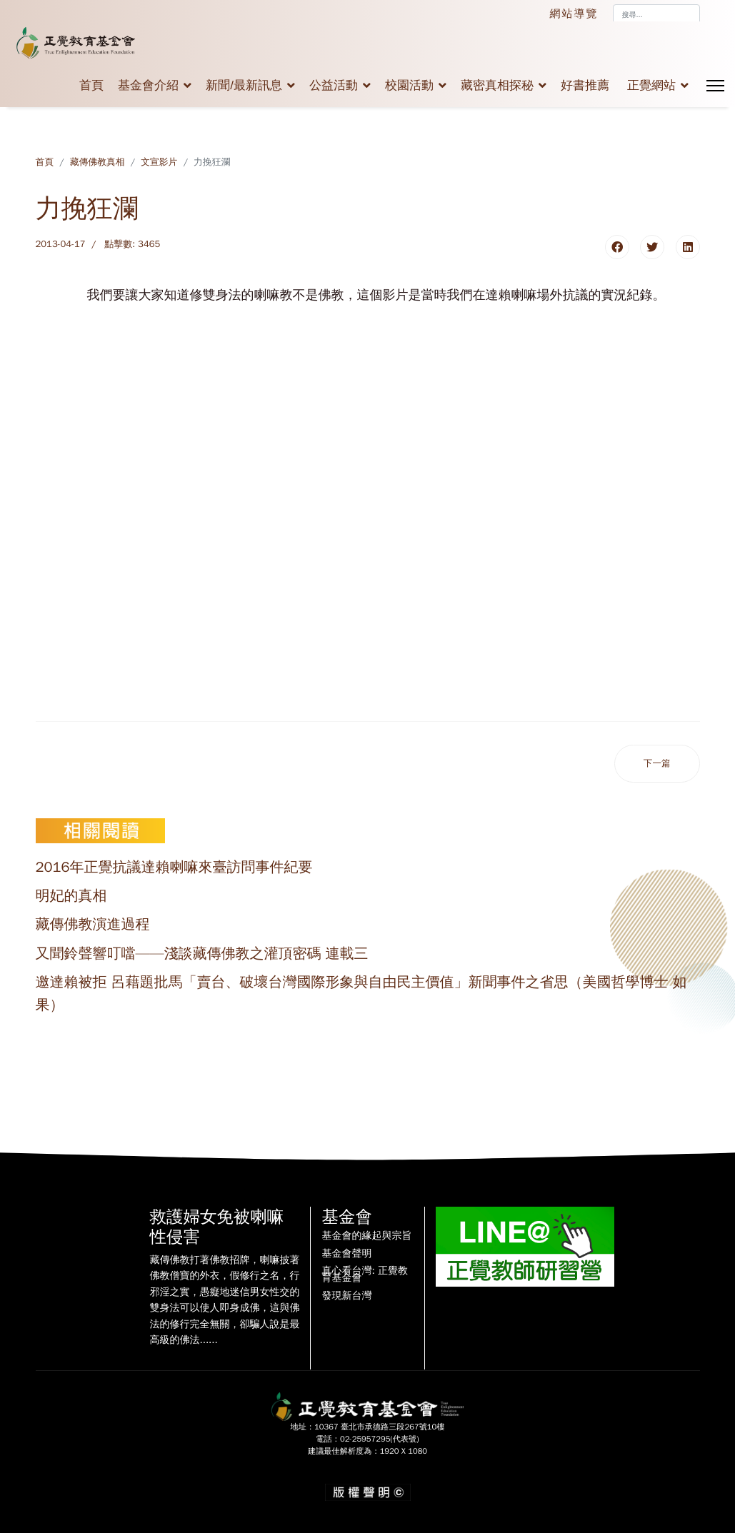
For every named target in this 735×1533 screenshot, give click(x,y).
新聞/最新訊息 (244, 85)
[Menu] (715, 85)
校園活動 (409, 85)
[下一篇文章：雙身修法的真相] (657, 764)
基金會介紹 (148, 85)
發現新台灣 (346, 1296)
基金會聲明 (346, 1253)
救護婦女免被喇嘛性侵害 (216, 1226)
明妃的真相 (71, 896)
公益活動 (333, 85)
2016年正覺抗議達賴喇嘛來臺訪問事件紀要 (174, 867)
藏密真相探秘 (497, 85)
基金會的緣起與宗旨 (366, 1236)
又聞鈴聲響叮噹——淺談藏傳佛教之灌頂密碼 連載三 (202, 953)
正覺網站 (651, 85)
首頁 (91, 85)
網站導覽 (574, 13)
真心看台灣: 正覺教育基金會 (364, 1274)
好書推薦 (585, 85)
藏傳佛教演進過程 (93, 924)
